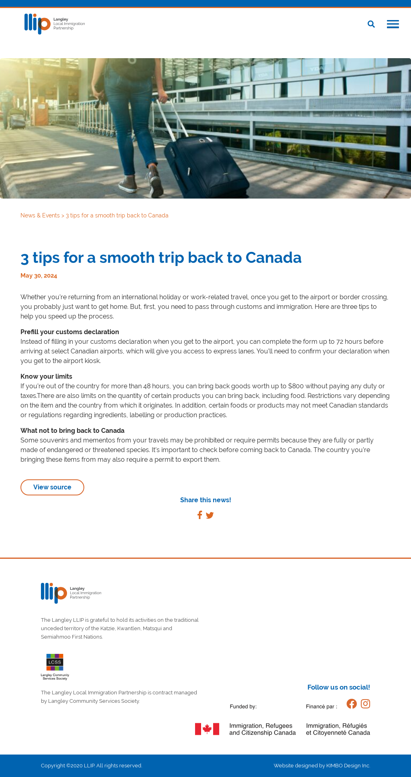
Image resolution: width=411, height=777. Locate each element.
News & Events (40, 215)
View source (52, 487)
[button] (393, 24)
